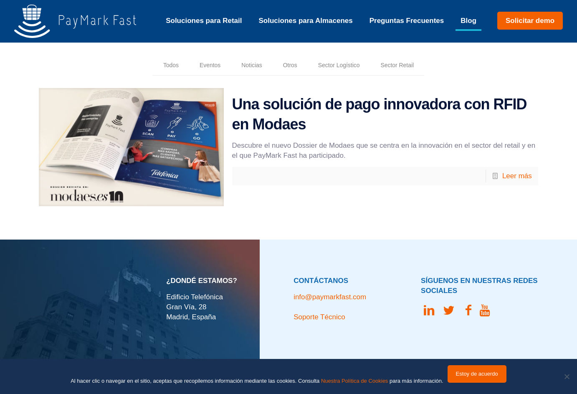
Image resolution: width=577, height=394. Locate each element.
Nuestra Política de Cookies (354, 381)
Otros (288, 66)
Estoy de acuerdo (477, 374)
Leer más (517, 178)
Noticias (245, 66)
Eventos (199, 66)
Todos (156, 66)
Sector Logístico (343, 66)
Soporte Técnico (319, 313)
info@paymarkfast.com (330, 293)
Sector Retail (410, 66)
